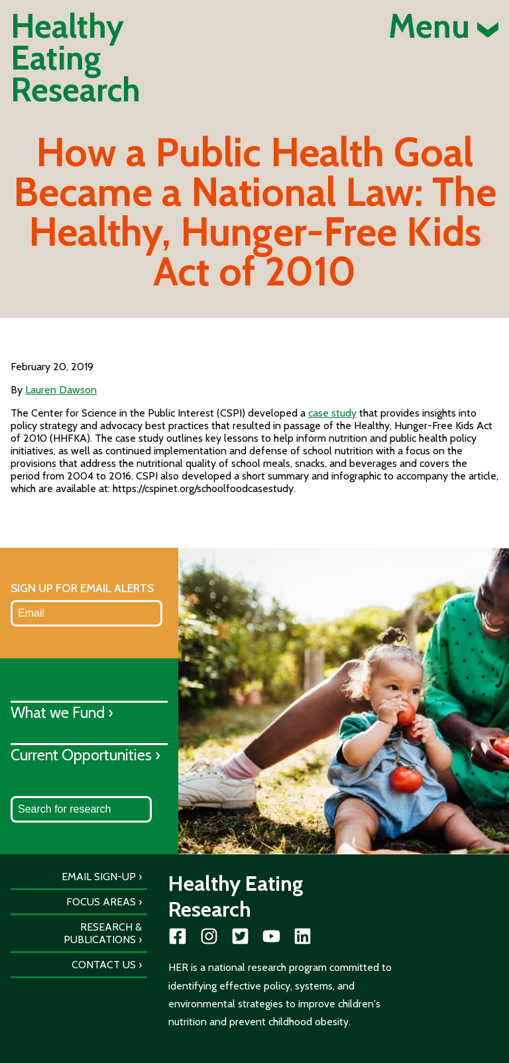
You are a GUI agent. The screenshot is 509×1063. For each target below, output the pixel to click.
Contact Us (104, 964)
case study (332, 413)
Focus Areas (101, 901)
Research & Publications (103, 933)
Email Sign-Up (99, 876)
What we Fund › (62, 712)
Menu (443, 26)
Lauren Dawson (61, 389)
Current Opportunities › (85, 754)
